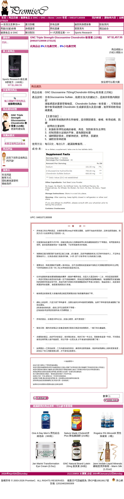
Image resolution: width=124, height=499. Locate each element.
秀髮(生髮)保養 (8, 28)
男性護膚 (54, 28)
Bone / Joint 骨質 (57, 17)
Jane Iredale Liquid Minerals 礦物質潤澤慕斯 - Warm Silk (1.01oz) (107, 466)
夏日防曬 (30, 24)
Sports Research (83, 32)
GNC (43, 17)
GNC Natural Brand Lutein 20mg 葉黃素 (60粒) (76, 464)
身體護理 (30, 28)
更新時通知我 (19, 122)
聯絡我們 (6, 183)
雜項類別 (30, 32)
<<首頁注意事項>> (10, 24)
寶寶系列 (79, 28)
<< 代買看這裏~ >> (60, 32)
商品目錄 (13, 17)
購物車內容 (110, 17)
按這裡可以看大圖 (110, 80)
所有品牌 (54, 24)
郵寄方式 (6, 177)
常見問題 (6, 174)
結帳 (121, 17)
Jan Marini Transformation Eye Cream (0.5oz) (45, 464)
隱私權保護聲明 (10, 180)
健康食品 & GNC (29, 17)
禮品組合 (104, 28)
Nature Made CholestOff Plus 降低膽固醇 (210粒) (76, 434)
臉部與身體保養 (83, 24)
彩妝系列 (104, 24)
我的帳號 (96, 17)
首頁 (3, 17)
